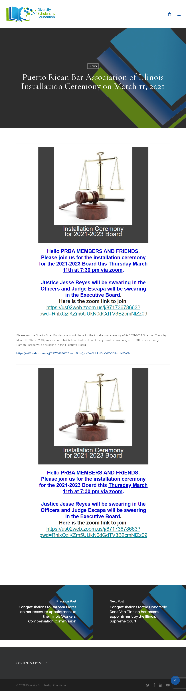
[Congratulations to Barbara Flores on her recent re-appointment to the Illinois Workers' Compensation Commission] (46, 612)
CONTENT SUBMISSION (32, 663)
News (93, 66)
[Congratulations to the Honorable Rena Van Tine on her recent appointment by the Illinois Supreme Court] (139, 612)
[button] (179, 14)
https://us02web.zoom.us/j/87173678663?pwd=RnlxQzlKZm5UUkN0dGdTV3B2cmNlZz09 (73, 353)
